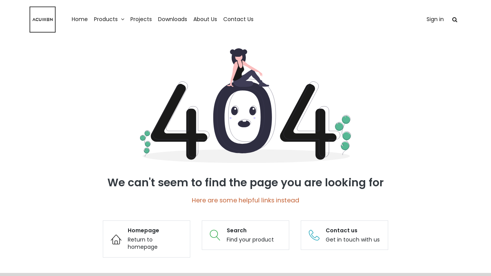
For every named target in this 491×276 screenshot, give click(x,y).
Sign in (435, 19)
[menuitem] (80, 19)
